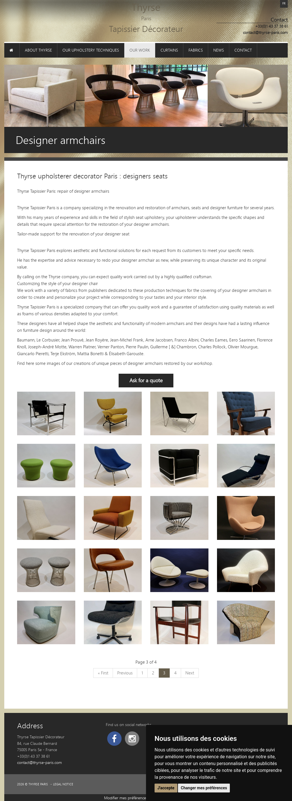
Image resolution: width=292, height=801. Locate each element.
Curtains (169, 50)
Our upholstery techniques (90, 50)
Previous (125, 673)
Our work (139, 50)
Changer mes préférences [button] (204, 788)
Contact (243, 50)
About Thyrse (38, 50)
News (218, 50)
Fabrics (195, 50)
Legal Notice (63, 784)
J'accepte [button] (166, 788)
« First (103, 673)
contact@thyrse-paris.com (265, 32)
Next (189, 673)
